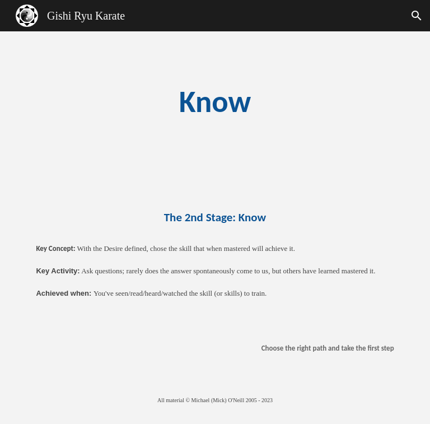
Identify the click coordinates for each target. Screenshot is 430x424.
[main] (214, 101)
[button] (416, 15)
